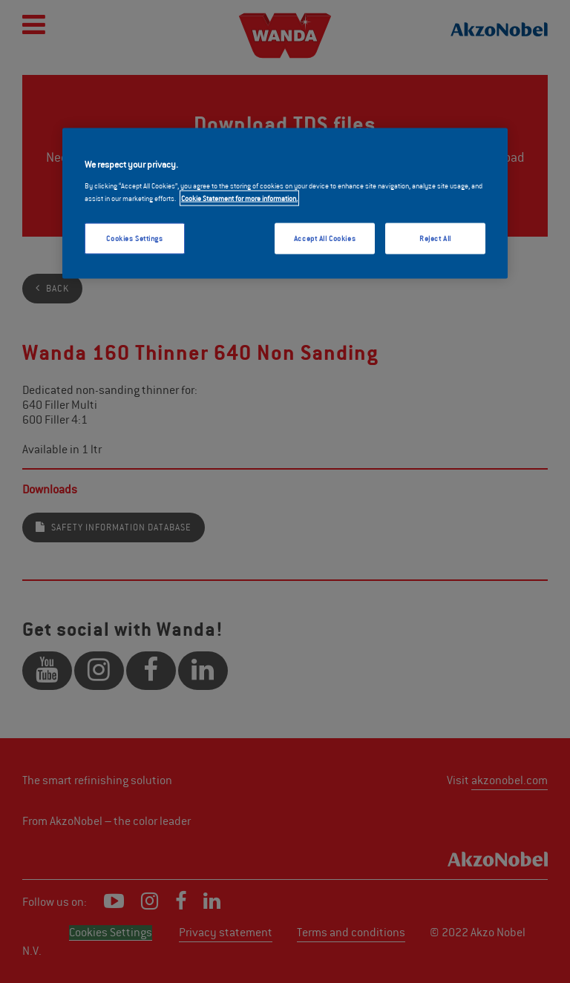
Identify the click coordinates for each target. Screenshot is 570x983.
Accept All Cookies (325, 238)
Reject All (435, 238)
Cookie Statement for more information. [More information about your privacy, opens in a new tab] (239, 198)
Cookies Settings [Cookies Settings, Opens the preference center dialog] (134, 238)
